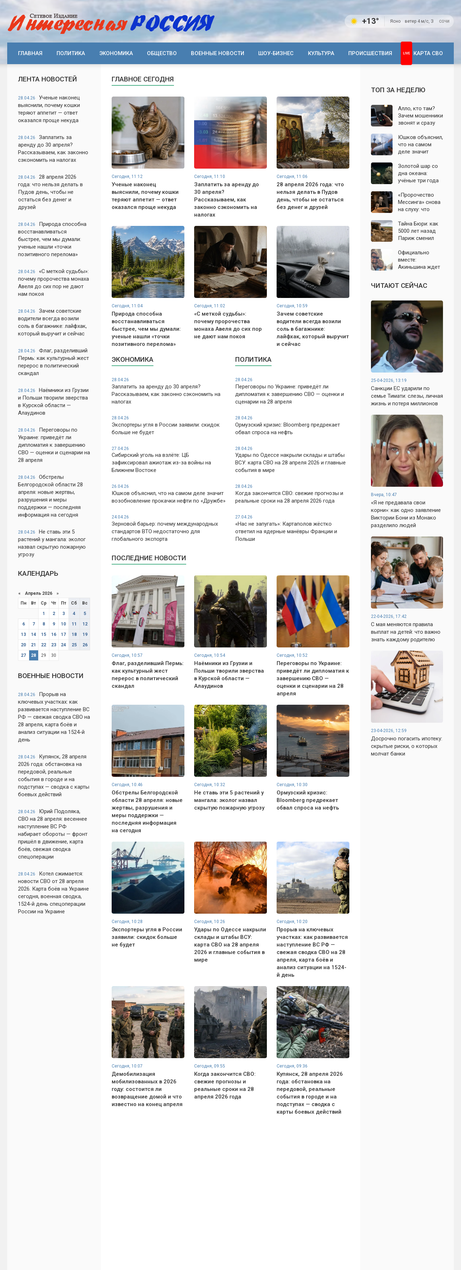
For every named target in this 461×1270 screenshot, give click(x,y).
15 (43, 634)
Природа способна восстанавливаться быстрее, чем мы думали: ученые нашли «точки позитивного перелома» (52, 239)
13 (23, 634)
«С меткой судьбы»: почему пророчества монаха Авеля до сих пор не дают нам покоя (53, 282)
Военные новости (217, 53)
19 (85, 634)
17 (63, 634)
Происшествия (370, 53)
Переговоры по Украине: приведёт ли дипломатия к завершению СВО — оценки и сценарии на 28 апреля (54, 445)
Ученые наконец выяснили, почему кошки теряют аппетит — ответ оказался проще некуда (49, 109)
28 (33, 655)
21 (33, 644)
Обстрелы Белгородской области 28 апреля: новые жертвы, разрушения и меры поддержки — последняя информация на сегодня (50, 496)
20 (23, 644)
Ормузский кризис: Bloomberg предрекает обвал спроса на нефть (292, 425)
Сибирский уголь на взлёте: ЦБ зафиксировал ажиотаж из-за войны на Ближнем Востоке (169, 460)
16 (53, 634)
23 (53, 644)
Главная (30, 53)
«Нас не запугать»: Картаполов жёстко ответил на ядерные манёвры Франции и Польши (292, 528)
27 (23, 655)
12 (85, 624)
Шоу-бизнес (276, 53)
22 (43, 644)
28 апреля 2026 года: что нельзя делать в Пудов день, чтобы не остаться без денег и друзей (50, 192)
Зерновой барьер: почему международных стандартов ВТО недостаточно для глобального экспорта (169, 528)
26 (85, 644)
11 (74, 624)
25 (74, 644)
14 (33, 634)
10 (63, 624)
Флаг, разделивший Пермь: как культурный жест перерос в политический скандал (53, 361)
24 (63, 644)
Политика (71, 53)
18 (74, 634)
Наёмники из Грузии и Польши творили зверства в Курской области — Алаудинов (53, 401)
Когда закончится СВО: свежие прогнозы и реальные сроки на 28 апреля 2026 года (292, 494)
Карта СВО (428, 53)
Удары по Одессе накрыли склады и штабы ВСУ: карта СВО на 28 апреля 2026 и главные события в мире (292, 460)
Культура (321, 53)
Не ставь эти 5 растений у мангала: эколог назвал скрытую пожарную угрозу (52, 543)
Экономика (116, 53)
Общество (162, 53)
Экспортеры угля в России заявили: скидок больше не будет (169, 425)
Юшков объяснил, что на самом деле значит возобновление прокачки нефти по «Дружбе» (169, 494)
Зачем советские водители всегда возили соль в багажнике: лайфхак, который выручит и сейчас (52, 322)
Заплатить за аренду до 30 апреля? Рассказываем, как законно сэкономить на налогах (53, 148)
